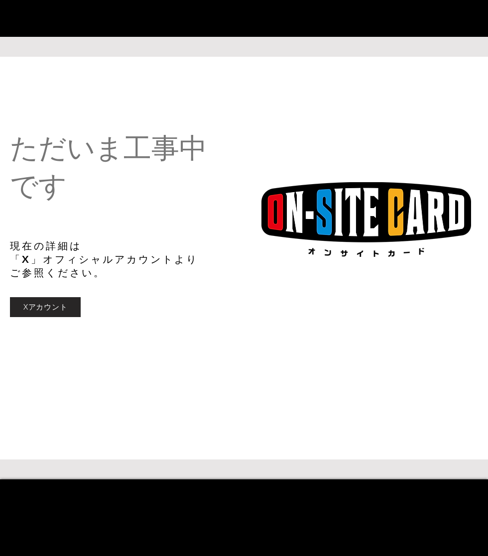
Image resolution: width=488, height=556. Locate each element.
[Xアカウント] (45, 307)
